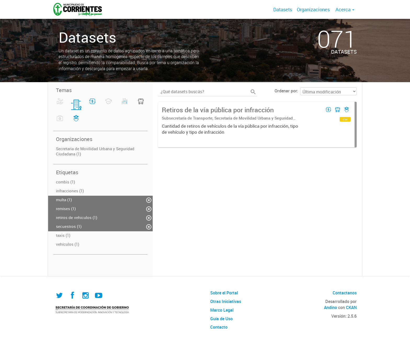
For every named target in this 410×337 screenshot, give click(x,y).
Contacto (218, 327)
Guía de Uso (221, 319)
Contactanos (345, 293)
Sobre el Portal (224, 293)
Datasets (282, 9)
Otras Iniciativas (225, 301)
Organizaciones (313, 9)
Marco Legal (222, 310)
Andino (330, 307)
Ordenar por (286, 90)
